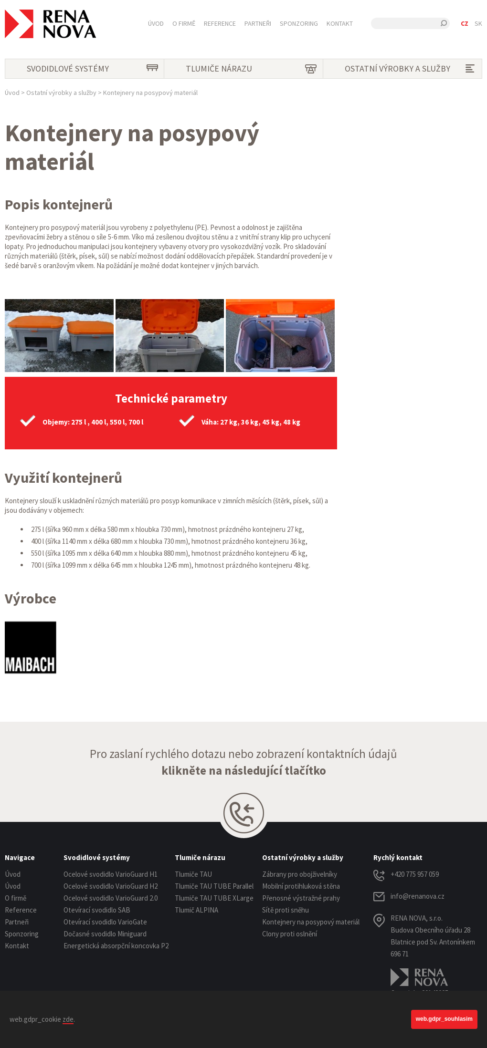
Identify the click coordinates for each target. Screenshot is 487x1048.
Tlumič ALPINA (196, 909)
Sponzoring (299, 23)
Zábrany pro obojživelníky (299, 874)
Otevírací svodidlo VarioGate (105, 921)
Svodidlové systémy (94, 68)
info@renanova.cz (418, 896)
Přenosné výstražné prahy (301, 898)
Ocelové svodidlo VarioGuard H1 (111, 874)
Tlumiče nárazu (253, 68)
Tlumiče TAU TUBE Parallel (214, 886)
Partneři (257, 23)
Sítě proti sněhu (285, 909)
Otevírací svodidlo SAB (97, 909)
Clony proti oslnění (289, 933)
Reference (220, 23)
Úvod (156, 23)
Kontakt (340, 23)
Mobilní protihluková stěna (301, 886)
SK (478, 23)
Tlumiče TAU (193, 874)
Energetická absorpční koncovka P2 (116, 945)
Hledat (444, 23)
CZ (464, 23)
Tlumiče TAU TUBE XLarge (214, 898)
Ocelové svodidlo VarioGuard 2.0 (111, 898)
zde (68, 1019)
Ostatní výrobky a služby (412, 68)
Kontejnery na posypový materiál (311, 921)
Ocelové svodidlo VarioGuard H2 (111, 886)
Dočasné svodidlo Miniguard (105, 933)
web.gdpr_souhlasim (444, 1019)
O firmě (183, 23)
